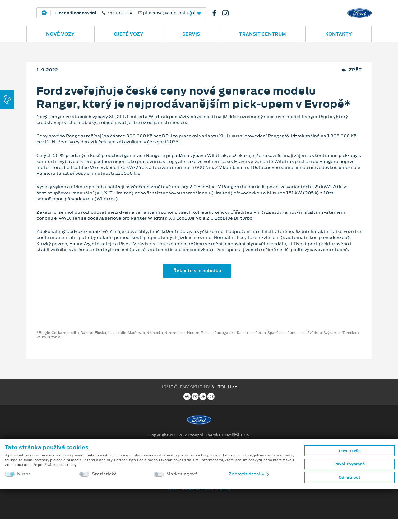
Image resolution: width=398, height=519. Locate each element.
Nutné (24, 474)
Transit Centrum (262, 34)
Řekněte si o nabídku (197, 271)
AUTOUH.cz (224, 387)
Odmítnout (349, 477)
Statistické (104, 474)
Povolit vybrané (349, 463)
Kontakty (338, 34)
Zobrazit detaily (249, 474)
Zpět (351, 70)
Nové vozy (60, 34)
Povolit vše (349, 450)
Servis (191, 34)
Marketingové (181, 474)
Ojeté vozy (128, 34)
